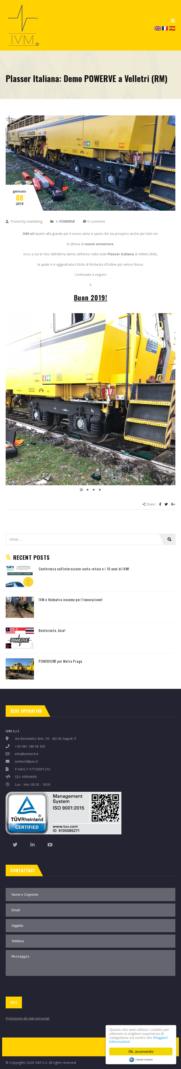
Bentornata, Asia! (52, 630)
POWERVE (67, 221)
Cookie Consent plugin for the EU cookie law (141, 1059)
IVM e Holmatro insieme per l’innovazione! (71, 599)
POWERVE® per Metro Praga (60, 661)
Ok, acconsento (140, 1051)
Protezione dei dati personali (27, 1018)
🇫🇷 (165, 28)
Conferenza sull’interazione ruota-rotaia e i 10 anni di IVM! (84, 568)
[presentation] (40, 987)
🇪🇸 (172, 28)
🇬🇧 (157, 28)
